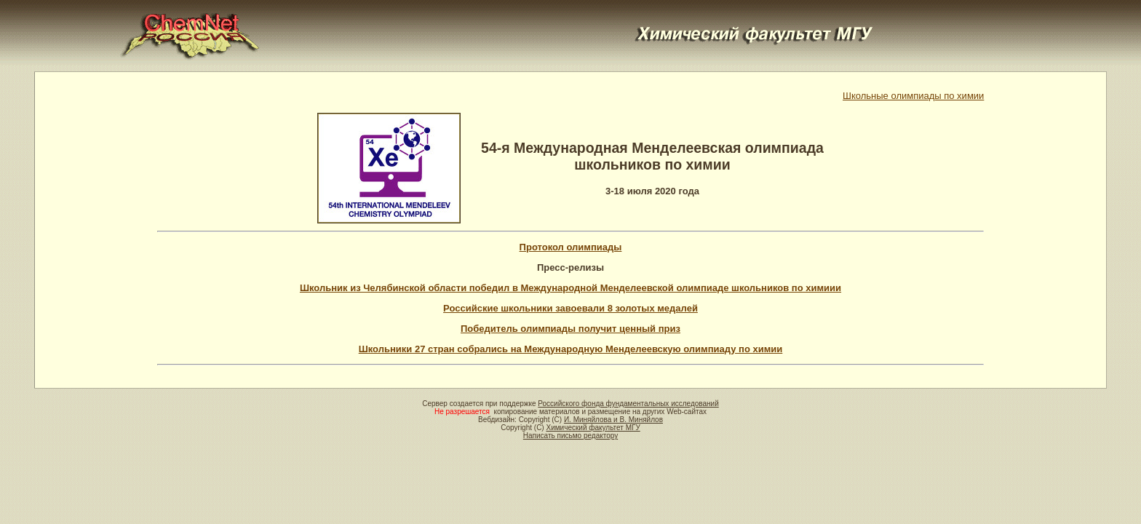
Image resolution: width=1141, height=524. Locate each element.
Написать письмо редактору (570, 436)
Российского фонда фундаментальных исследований (628, 404)
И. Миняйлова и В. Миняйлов (613, 420)
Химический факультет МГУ (593, 428)
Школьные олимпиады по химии (913, 95)
